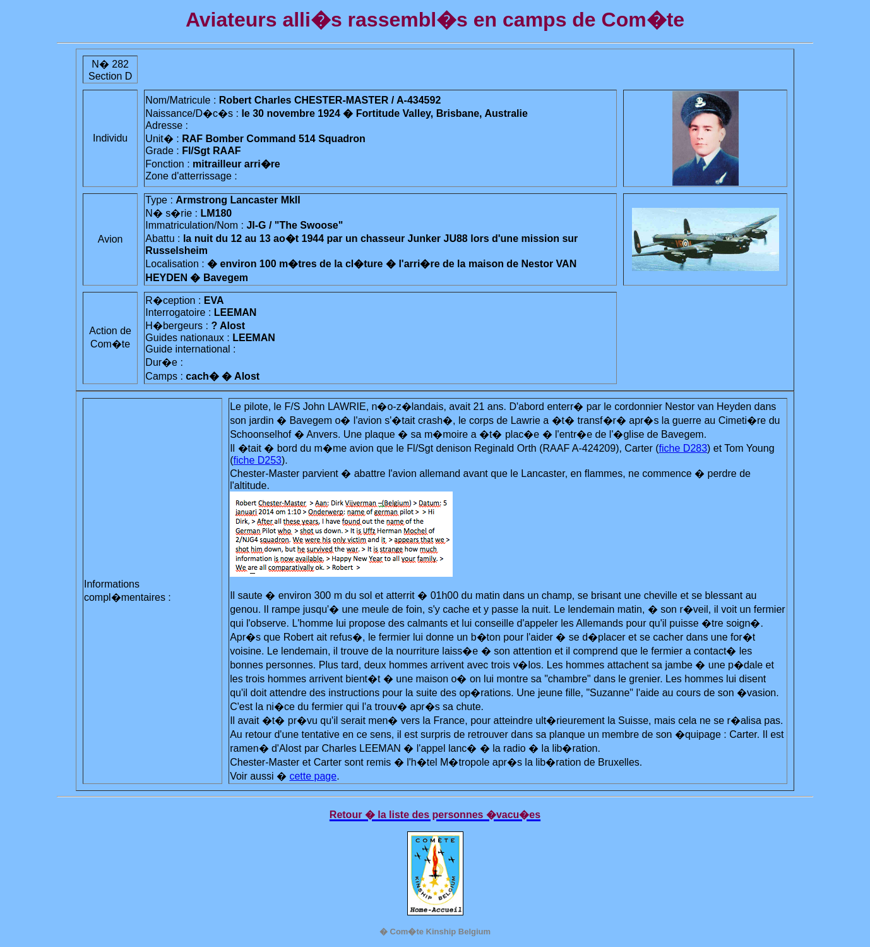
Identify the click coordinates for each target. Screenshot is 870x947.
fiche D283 (683, 448)
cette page (313, 776)
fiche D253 (258, 460)
